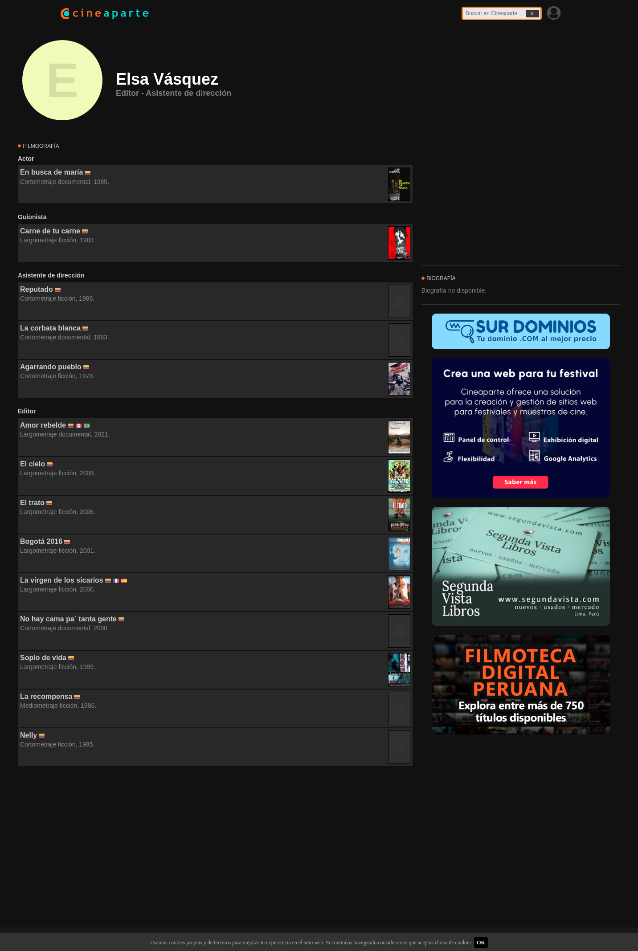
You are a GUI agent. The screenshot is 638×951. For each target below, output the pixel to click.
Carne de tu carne (50, 231)
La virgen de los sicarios (61, 580)
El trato (32, 502)
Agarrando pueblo (51, 367)
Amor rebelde (43, 425)
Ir (532, 13)
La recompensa (46, 696)
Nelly (28, 735)
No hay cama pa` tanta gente (68, 619)
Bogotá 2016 (41, 541)
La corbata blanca (50, 328)
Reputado (36, 289)
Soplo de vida (43, 657)
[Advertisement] (215, 847)
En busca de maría (51, 172)
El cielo (32, 464)
